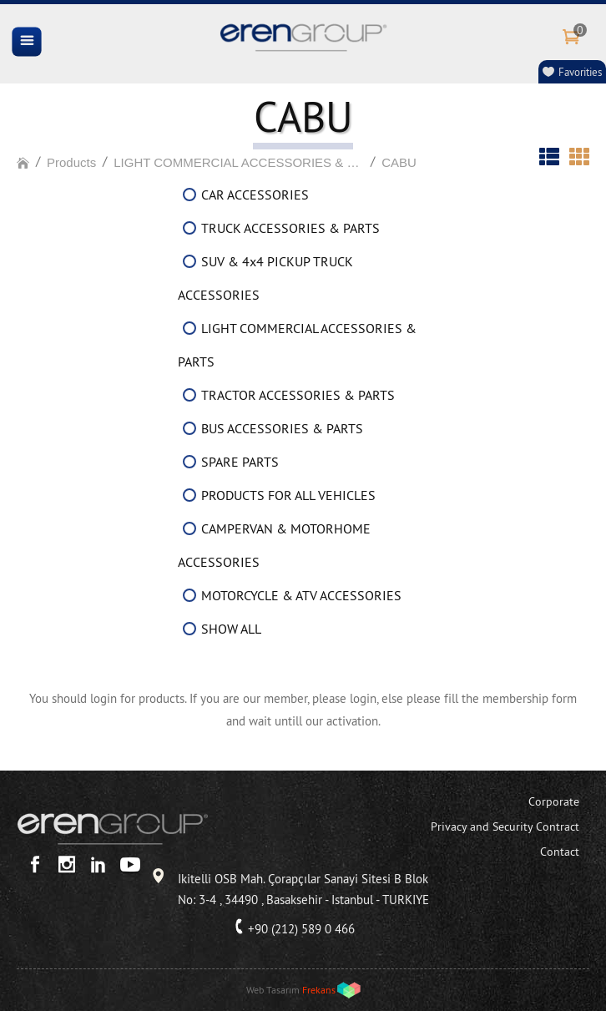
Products (71, 162)
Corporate (553, 801)
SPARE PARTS (240, 461)
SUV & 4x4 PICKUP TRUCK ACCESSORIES (265, 278)
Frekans (319, 989)
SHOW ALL (231, 628)
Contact (559, 851)
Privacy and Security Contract (505, 826)
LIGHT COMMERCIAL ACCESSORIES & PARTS (239, 162)
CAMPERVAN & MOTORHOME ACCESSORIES (274, 545)
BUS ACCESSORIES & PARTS (282, 428)
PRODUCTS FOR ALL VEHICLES (288, 495)
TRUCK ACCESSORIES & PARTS (290, 228)
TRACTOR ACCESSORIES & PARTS (298, 395)
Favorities (580, 71)
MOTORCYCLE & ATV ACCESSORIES (301, 595)
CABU (399, 162)
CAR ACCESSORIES (255, 194)
